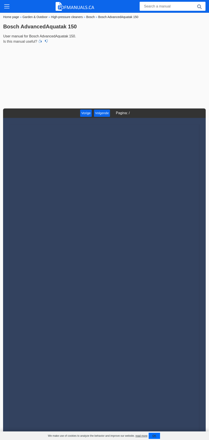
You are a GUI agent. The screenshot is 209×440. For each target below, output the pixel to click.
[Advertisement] (104, 75)
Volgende (102, 113)
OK (154, 435)
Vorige (86, 113)
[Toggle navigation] (7, 6)
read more (141, 435)
